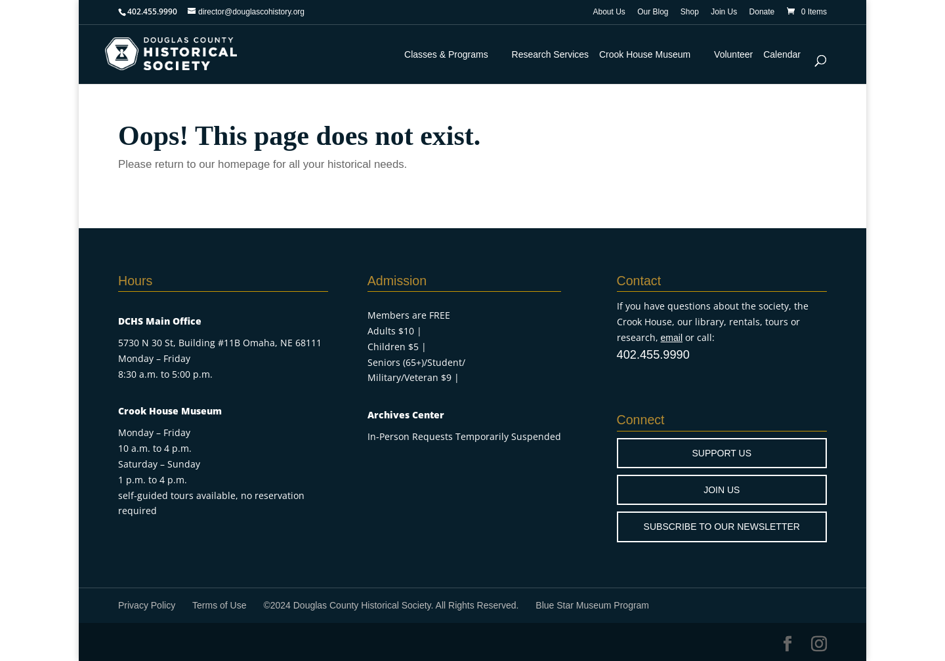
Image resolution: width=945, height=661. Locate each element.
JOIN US (722, 490)
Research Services (550, 54)
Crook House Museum (644, 54)
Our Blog (652, 11)
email (671, 337)
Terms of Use (219, 605)
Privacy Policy (146, 605)
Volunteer (733, 54)
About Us (609, 11)
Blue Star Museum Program (592, 605)
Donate (762, 11)
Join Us (724, 11)
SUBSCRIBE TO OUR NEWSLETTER (722, 526)
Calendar (782, 54)
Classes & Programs (446, 54)
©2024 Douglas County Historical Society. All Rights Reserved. (390, 605)
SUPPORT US (722, 453)
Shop (690, 11)
